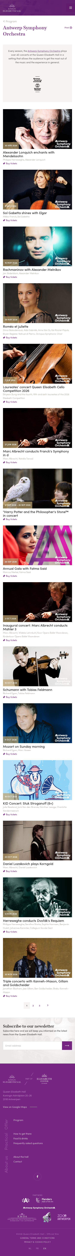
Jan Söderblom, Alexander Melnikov (21, 273)
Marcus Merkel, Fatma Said (17, 572)
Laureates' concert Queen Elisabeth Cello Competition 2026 (34, 389)
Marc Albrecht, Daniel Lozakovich (20, 867)
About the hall (21, 1156)
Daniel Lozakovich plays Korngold (28, 864)
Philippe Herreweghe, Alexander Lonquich (24, 159)
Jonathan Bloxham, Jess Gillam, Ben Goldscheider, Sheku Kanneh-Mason (36, 990)
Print (67, 28)
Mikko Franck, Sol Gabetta (16, 216)
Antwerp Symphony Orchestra (44, 51)
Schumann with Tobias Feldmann (27, 689)
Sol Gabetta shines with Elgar (25, 213)
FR (37, 1248)
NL (30, 1248)
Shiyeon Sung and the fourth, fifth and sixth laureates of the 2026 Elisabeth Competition (36, 396)
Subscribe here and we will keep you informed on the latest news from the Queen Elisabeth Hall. (35, 1032)
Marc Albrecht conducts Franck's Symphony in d (36, 453)
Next (47, 1005)
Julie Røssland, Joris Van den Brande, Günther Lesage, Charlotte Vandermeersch (34, 808)
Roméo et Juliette (15, 326)
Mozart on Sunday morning (24, 746)
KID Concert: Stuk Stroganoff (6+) (28, 803)
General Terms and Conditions (37, 1238)
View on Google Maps (15, 1107)
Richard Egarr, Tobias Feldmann (19, 693)
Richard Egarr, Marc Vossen (17, 750)
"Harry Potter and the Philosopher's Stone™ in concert (36, 513)
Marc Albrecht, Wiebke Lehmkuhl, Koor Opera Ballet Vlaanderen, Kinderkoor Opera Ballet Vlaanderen (35, 634)
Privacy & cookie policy (37, 1242)
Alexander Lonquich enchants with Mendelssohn (29, 154)
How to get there (22, 1133)
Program (11, 21)
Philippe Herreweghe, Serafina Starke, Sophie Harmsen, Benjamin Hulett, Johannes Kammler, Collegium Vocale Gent (36, 926)
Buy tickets (11, 163)
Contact (17, 1161)
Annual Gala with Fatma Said (25, 568)
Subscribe (67, 1045)
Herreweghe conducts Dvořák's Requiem (33, 920)
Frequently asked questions (28, 1143)
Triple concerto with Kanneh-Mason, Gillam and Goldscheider (35, 983)
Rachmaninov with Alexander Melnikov (32, 269)
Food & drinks (20, 1138)
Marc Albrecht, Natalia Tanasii (18, 458)
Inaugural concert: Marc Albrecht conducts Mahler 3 (35, 627)
